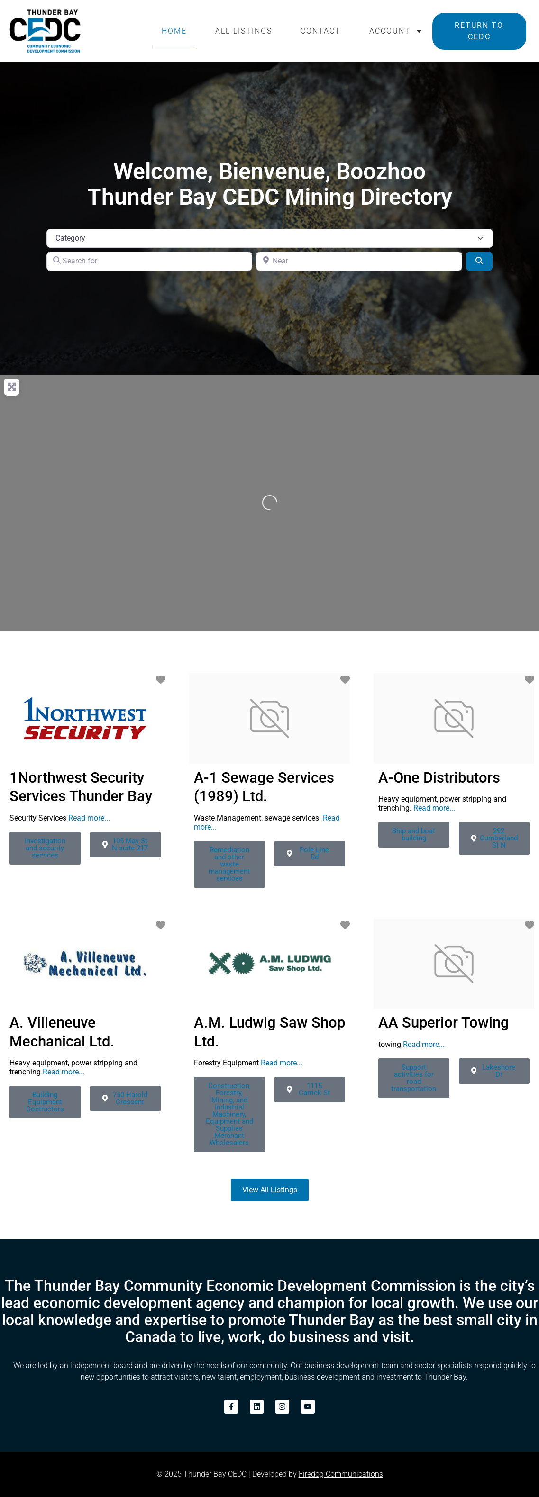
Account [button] (396, 31)
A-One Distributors (439, 777)
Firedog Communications (341, 1474)
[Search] (479, 261)
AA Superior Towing (443, 1022)
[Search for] (149, 261)
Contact (321, 31)
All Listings (243, 31)
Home (174, 31)
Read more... (89, 817)
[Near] (359, 261)
